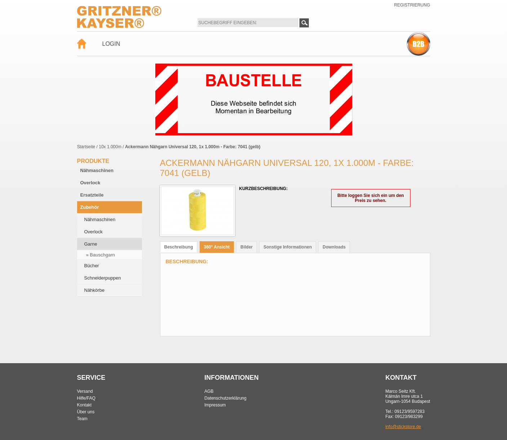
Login (111, 44)
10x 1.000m (110, 146)
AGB (208, 391)
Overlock (90, 182)
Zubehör (89, 207)
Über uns (86, 411)
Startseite (86, 146)
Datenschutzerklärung (225, 398)
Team (82, 418)
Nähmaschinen (97, 170)
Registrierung (412, 5)
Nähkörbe (94, 290)
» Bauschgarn (100, 255)
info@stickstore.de (403, 426)
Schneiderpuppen (102, 278)
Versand (85, 391)
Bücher (91, 265)
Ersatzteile (92, 195)
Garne (90, 244)
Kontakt (84, 405)
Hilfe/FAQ (86, 398)
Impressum (215, 405)
